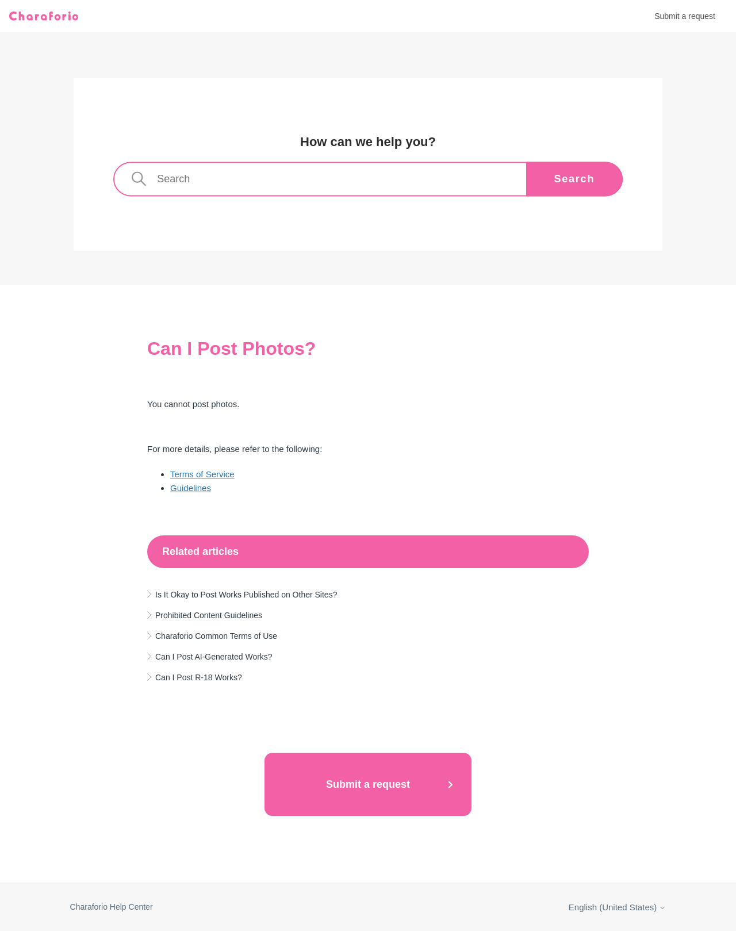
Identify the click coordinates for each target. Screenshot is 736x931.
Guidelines (190, 488)
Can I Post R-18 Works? (198, 677)
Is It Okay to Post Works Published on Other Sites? (246, 594)
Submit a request (684, 16)
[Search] (368, 179)
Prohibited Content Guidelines (208, 615)
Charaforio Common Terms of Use (216, 636)
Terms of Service (202, 474)
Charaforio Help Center (111, 906)
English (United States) (617, 907)
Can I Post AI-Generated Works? (214, 656)
